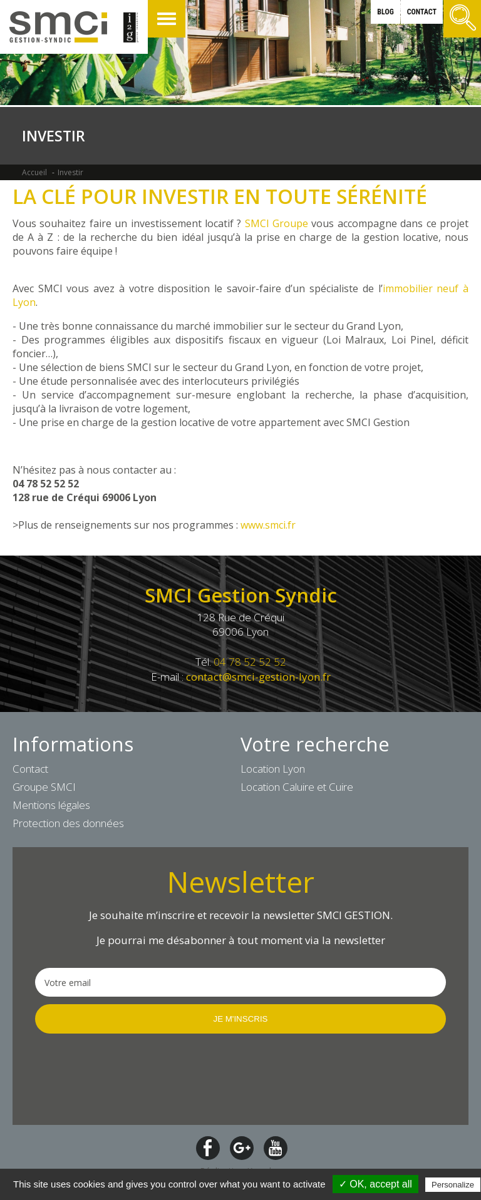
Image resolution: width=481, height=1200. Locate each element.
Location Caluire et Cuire (296, 787)
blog (385, 12)
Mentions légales (51, 805)
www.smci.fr (267, 525)
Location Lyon (272, 768)
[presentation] (130, 1078)
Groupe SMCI (44, 787)
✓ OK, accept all (375, 1184)
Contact (30, 768)
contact (422, 12)
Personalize (453, 1184)
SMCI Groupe (276, 223)
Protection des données (68, 823)
